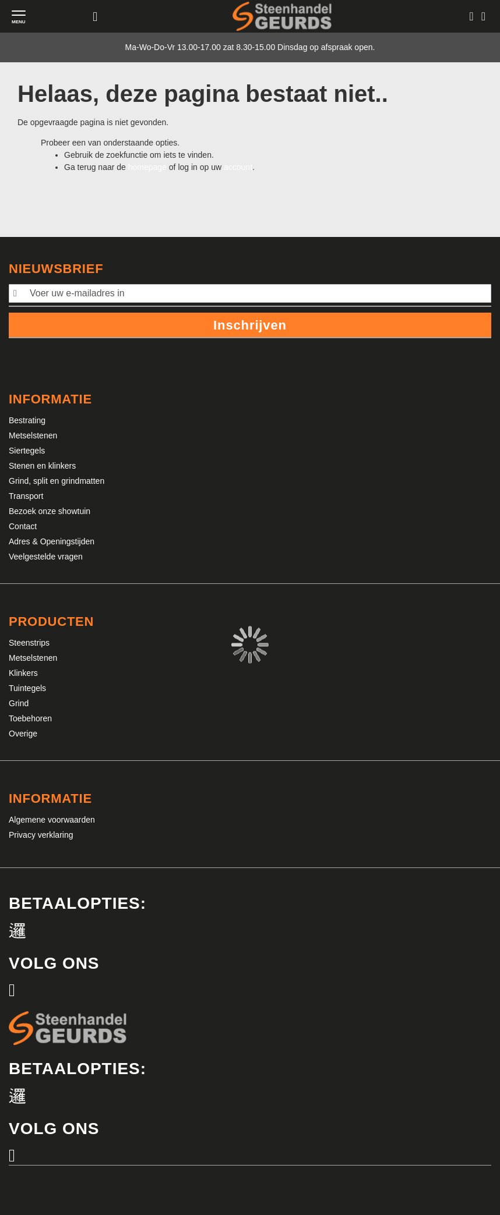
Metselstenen (33, 435)
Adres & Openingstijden (51, 541)
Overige (23, 733)
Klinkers (23, 673)
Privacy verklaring (41, 834)
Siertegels (27, 450)
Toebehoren (30, 718)
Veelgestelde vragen (46, 556)
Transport (26, 496)
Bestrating (27, 420)
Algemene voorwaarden (52, 819)
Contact (23, 526)
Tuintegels (27, 688)
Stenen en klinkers (42, 465)
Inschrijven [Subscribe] (250, 325)
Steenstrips (29, 642)
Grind (19, 703)
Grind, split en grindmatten (56, 481)
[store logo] (282, 16)
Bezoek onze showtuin (49, 511)
